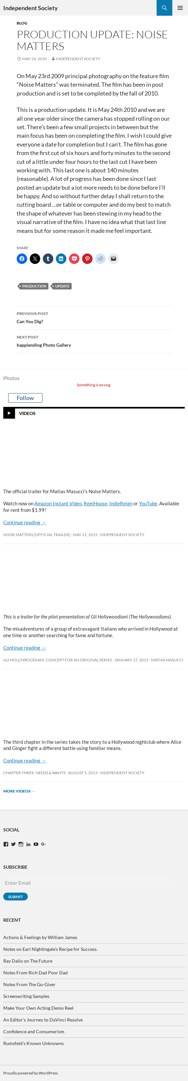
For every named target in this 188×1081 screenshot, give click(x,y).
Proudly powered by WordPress (30, 1073)
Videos (27, 413)
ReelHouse (95, 503)
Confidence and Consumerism (33, 1031)
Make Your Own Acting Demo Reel (38, 1008)
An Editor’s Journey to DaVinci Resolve (43, 1019)
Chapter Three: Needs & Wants (34, 772)
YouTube (148, 503)
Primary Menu (180, 8)
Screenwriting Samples (26, 996)
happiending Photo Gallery (94, 340)
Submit (15, 896)
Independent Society (30, 7)
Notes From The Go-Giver (29, 984)
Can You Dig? (94, 317)
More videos (19, 791)
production (34, 286)
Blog (22, 23)
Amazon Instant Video (58, 503)
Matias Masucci (167, 659)
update (62, 286)
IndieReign (120, 503)
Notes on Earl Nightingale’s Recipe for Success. (50, 949)
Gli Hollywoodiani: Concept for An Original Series (57, 659)
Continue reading (24, 522)
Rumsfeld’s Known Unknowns (33, 1043)
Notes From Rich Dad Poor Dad (35, 972)
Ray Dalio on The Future (27, 961)
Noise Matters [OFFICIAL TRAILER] (36, 534)
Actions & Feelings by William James (40, 937)
